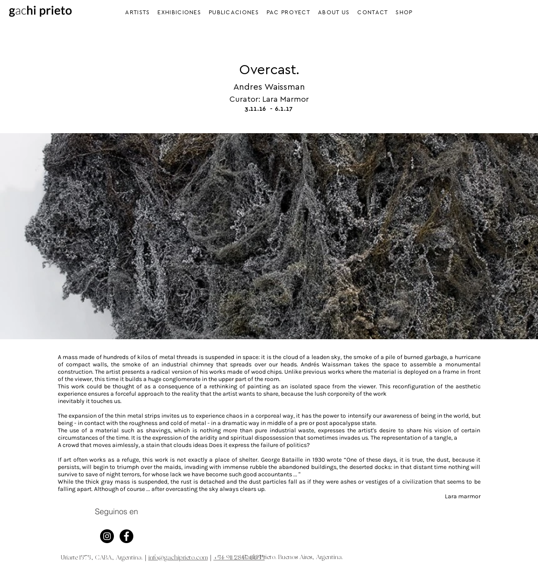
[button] (179, 12)
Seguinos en (116, 511)
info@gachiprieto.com (178, 558)
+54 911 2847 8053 (239, 558)
